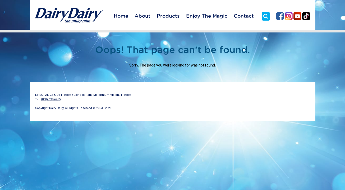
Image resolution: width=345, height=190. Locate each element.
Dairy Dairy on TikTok (306, 16)
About (142, 16)
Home (121, 16)
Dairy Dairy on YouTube (297, 16)
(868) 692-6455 (51, 99)
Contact (244, 16)
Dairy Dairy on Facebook (280, 16)
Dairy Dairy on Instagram (289, 16)
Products (168, 16)
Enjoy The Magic (206, 16)
